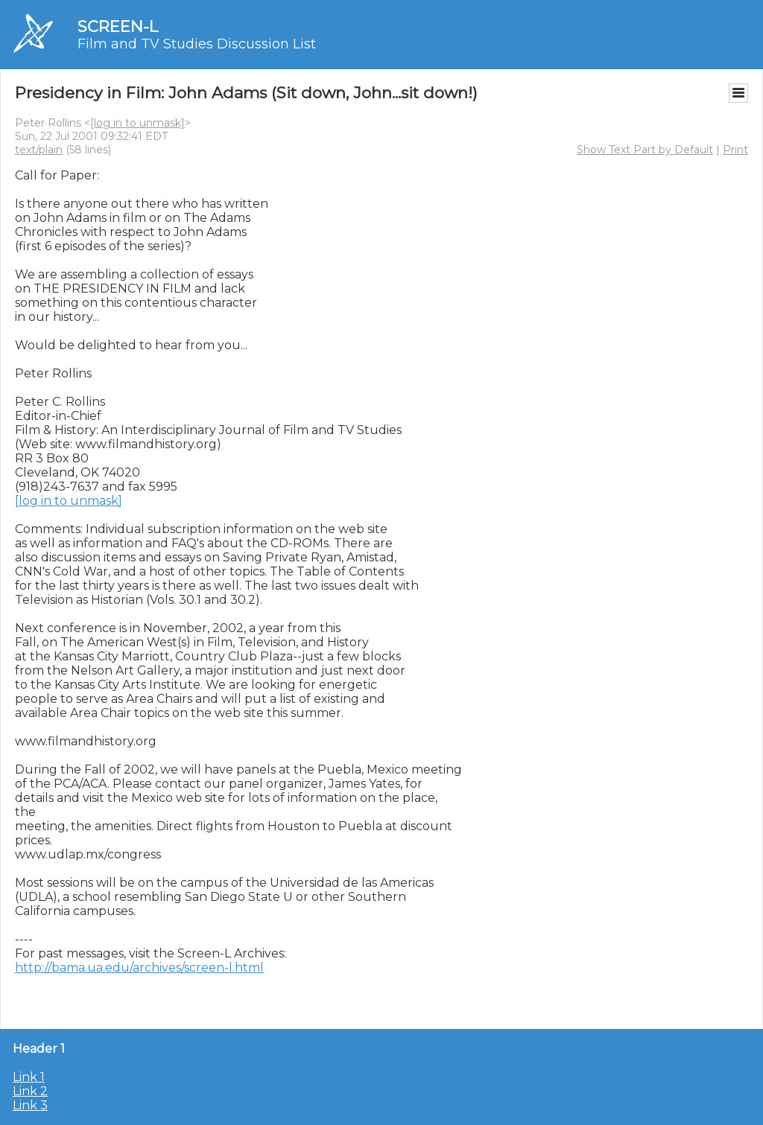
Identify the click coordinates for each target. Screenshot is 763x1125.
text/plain (39, 149)
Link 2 (30, 1091)
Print (735, 149)
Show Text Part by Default (645, 149)
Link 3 (30, 1105)
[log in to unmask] (137, 123)
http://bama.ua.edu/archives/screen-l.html (139, 967)
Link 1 (29, 1077)
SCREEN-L (117, 26)
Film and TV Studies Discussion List (196, 44)
